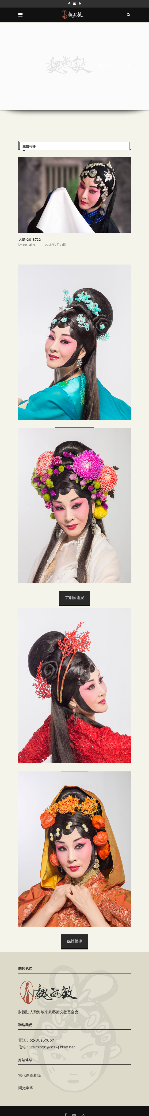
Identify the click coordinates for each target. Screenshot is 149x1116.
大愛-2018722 (29, 239)
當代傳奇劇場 (29, 1075)
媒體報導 (29, 146)
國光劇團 (25, 1088)
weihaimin (30, 244)
